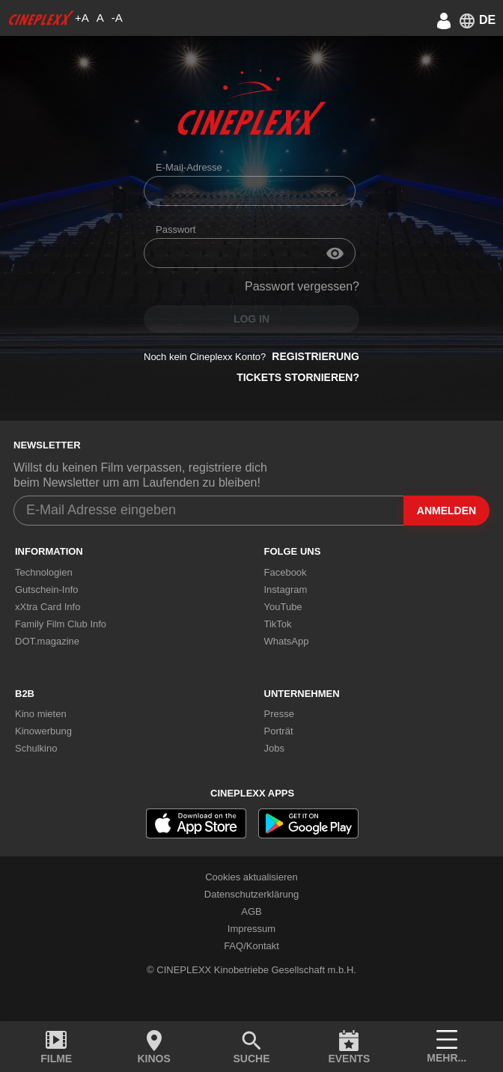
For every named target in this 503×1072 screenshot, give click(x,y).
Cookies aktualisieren (251, 877)
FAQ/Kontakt (251, 945)
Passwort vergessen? (302, 286)
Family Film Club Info (60, 624)
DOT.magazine (47, 641)
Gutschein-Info (47, 589)
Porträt (278, 731)
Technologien (44, 572)
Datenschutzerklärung (251, 894)
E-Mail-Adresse (189, 167)
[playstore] (308, 823)
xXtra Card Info (47, 606)
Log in (251, 319)
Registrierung (315, 356)
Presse (279, 713)
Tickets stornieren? (298, 377)
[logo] (41, 17)
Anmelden (446, 511)
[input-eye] (335, 253)
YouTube (283, 606)
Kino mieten (41, 713)
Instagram (286, 589)
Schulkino (36, 748)
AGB (251, 911)
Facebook (285, 572)
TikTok (278, 624)
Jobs (274, 748)
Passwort (175, 229)
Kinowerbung (43, 731)
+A (82, 17)
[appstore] (196, 823)
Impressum (251, 928)
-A (117, 17)
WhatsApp (286, 641)
